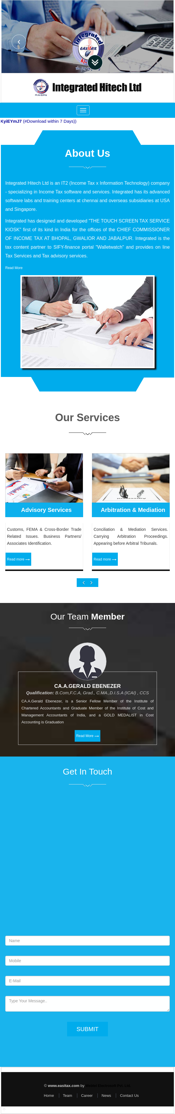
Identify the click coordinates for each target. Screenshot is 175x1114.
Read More (13, 268)
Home (49, 1095)
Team (67, 1095)
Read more (18, 580)
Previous (19, 42)
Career (87, 1095)
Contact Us (129, 1095)
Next (154, 42)
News (106, 1095)
